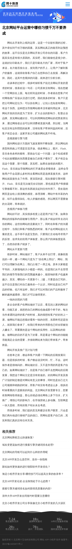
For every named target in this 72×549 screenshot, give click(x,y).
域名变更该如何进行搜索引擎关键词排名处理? (28, 444)
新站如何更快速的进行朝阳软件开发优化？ (26, 466)
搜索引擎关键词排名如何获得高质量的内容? (26, 488)
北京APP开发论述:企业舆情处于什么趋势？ (26, 481)
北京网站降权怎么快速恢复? (18, 437)
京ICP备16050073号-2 (12, 544)
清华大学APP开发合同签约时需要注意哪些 (26, 495)
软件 (58, 539)
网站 (42, 539)
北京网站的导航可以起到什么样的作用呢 (25, 452)
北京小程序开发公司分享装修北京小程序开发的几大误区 (33, 503)
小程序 (52, 539)
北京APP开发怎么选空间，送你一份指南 (24, 459)
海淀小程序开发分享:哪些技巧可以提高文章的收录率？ (33, 474)
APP (47, 539)
